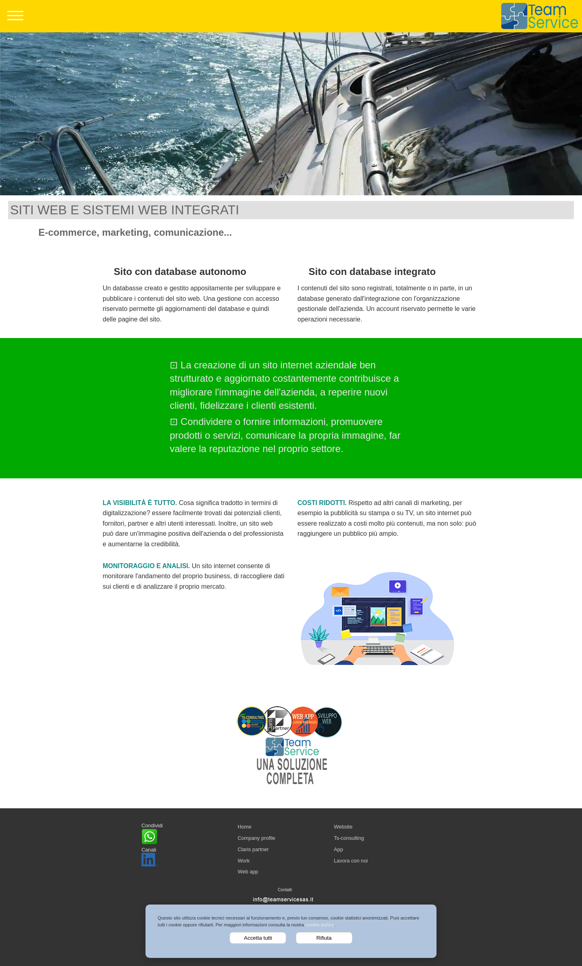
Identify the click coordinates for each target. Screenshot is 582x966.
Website (343, 827)
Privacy (293, 911)
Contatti (285, 890)
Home (244, 827)
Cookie (276, 911)
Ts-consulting (349, 838)
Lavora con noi (351, 861)
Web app (248, 872)
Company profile (256, 838)
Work (244, 861)
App (338, 849)
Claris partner (253, 849)
